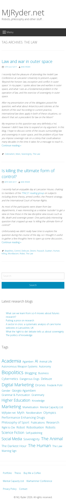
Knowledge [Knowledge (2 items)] (38, 400)
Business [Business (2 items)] (43, 373)
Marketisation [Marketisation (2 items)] (30, 407)
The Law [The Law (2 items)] (57, 446)
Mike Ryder (25, 67)
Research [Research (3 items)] (52, 422)
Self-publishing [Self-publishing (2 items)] (34, 433)
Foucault (40, 250)
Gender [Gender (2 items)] (6, 390)
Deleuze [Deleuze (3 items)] (46, 379)
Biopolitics (9, 250)
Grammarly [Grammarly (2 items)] (37, 395)
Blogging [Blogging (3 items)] (31, 373)
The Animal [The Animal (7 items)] (52, 439)
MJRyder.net (23, 12)
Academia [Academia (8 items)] (11, 361)
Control (17, 250)
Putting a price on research (20, 320)
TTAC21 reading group (33, 193)
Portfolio (7, 473)
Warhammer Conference (39, 481)
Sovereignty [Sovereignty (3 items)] (31, 439)
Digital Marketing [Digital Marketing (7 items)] (18, 385)
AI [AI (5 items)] (36, 361)
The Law (36, 154)
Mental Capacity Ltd (13, 481)
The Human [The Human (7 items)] (39, 445)
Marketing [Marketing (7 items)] (11, 406)
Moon (18, 154)
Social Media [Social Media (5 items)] (12, 438)
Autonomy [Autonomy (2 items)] (45, 366)
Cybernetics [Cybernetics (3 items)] (10, 379)
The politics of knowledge (19, 335)
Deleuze (25, 250)
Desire (33, 250)
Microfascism (13, 253)
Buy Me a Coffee (32, 473)
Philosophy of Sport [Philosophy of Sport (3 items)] (15, 422)
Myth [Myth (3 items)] (20, 412)
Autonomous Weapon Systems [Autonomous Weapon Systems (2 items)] (19, 366)
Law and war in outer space (27, 61)
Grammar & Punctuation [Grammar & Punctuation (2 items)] (16, 395)
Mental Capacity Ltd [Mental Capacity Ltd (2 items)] (51, 407)
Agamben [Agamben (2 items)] (27, 361)
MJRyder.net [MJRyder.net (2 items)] (9, 413)
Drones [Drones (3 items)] (40, 385)
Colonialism (10, 154)
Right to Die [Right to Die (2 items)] (8, 427)
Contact (23, 488)
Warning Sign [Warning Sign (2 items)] (9, 451)
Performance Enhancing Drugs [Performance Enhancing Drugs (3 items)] (23, 417)
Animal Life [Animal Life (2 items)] (45, 361)
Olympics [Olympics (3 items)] (49, 412)
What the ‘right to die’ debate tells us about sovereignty (35, 331)
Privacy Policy (9, 488)
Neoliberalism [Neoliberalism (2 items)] (34, 413)
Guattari (48, 250)
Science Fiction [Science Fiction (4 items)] (13, 432)
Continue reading (11, 145)
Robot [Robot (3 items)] (20, 427)
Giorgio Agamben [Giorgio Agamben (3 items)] (24, 390)
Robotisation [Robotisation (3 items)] (35, 427)
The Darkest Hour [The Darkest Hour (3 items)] (14, 446)
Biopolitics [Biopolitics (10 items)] (12, 372)
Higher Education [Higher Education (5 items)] (16, 400)
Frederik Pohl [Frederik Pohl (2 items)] (54, 385)
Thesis (18, 473)
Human (56, 250)
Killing (4, 253)
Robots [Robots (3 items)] (50, 427)
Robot (22, 253)
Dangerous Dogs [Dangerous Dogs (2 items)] (29, 379)
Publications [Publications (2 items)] (38, 422)
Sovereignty (26, 154)
